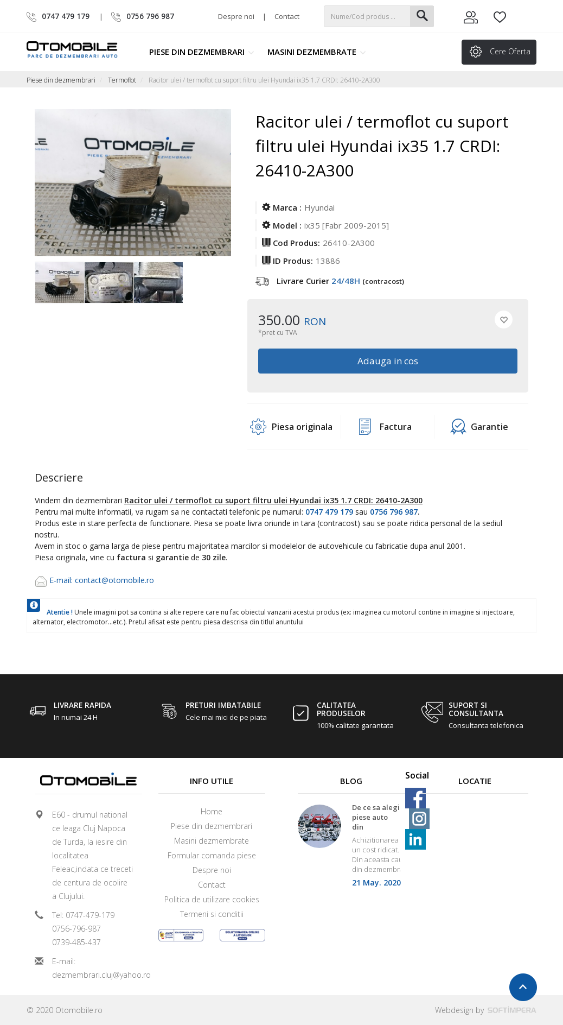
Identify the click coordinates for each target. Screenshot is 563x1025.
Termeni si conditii (212, 914)
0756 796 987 (394, 512)
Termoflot (122, 80)
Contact (286, 16)
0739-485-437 (76, 942)
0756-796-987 (76, 928)
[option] (59, 283)
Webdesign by (485, 1010)
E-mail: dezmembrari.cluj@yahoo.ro (92, 968)
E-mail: (62, 580)
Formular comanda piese (212, 855)
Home (211, 811)
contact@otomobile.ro (114, 580)
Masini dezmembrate (316, 51)
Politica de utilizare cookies (211, 899)
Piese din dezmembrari (201, 51)
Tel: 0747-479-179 (83, 915)
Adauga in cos (387, 361)
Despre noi (236, 16)
